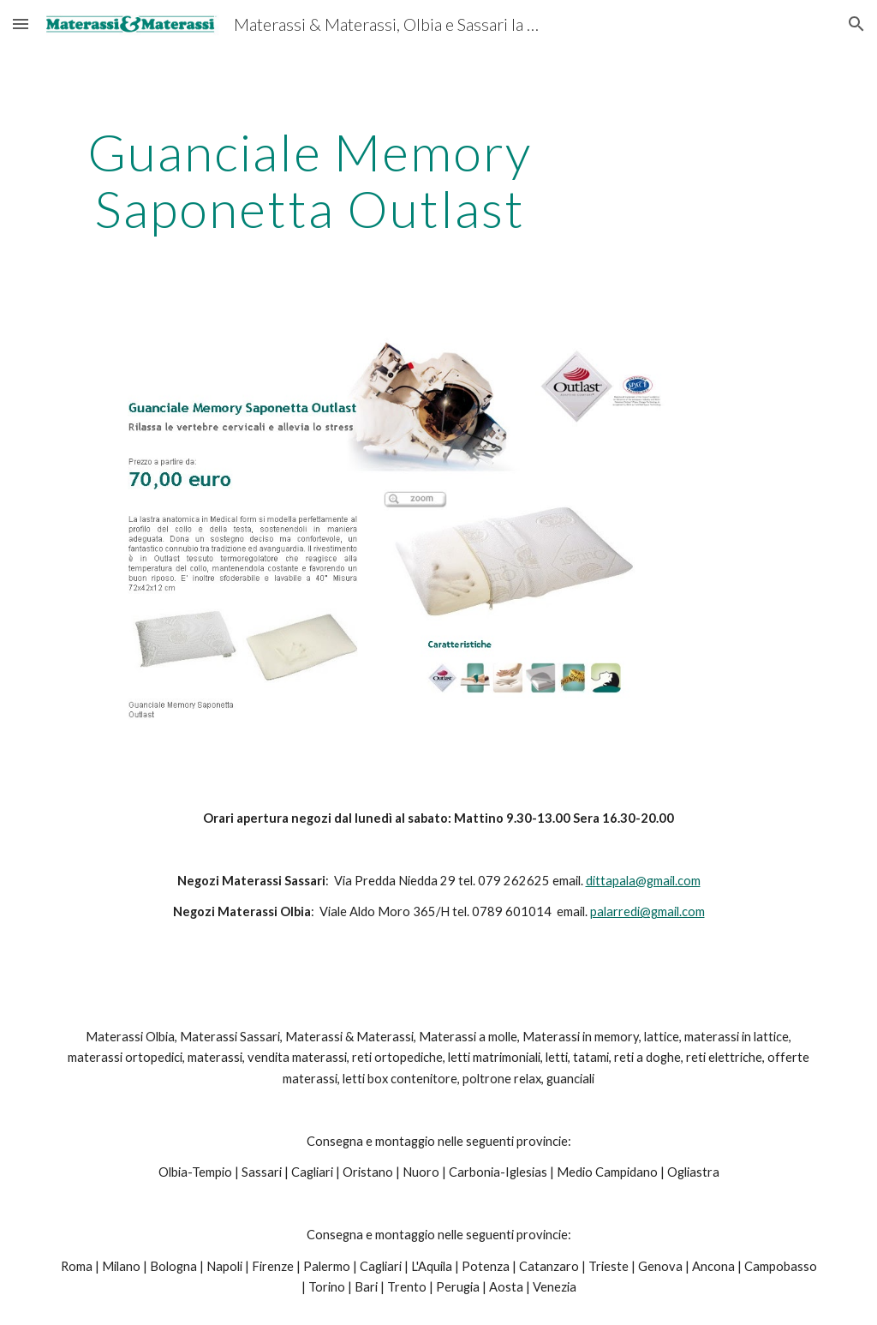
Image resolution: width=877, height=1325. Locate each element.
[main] (309, 180)
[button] (20, 23)
